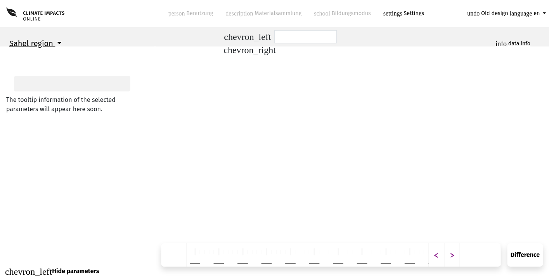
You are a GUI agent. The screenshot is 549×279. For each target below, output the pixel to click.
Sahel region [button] (32, 43)
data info (519, 43)
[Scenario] (305, 36)
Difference (525, 254)
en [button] (526, 13)
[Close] (77, 271)
